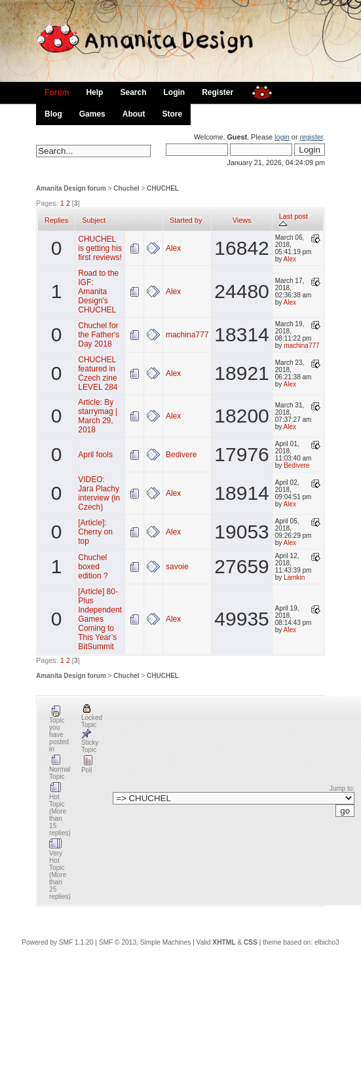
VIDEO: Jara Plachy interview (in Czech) (99, 493)
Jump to (341, 788)
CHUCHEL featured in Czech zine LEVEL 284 (97, 373)
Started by (186, 220)
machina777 (187, 334)
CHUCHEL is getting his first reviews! (100, 248)
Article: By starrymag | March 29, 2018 (97, 416)
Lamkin (294, 577)
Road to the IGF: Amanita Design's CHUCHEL (98, 291)
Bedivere (181, 454)
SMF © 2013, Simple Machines (145, 942)
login (282, 137)
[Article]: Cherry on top (95, 532)
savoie (177, 566)
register (310, 137)
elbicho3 (326, 942)
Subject (93, 220)
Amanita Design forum (71, 188)
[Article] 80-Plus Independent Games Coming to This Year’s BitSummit (100, 619)
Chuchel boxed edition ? (92, 566)
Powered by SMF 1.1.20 (57, 942)
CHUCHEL (163, 188)
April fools (95, 454)
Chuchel (126, 188)
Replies (56, 220)
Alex (173, 248)
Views (242, 220)
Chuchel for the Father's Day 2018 (98, 335)
